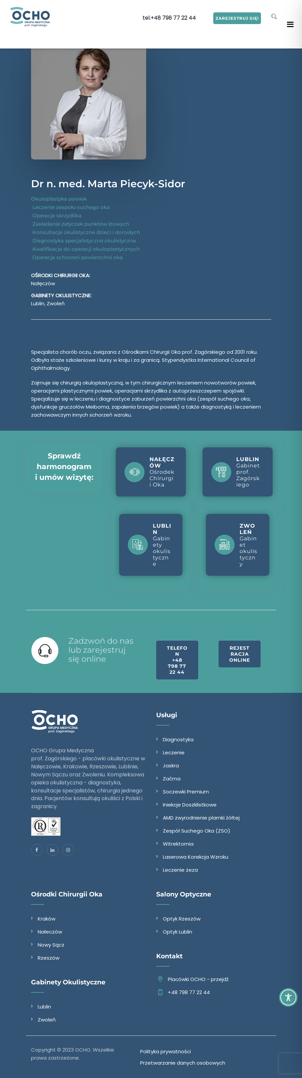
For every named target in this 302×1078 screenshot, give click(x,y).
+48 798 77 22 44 (173, 18)
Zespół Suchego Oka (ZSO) (196, 830)
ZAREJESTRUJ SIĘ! (237, 18)
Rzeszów (48, 957)
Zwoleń (47, 1019)
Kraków (46, 918)
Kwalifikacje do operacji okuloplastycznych (85, 249)
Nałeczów (50, 931)
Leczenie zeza (180, 869)
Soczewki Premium (186, 791)
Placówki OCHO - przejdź (198, 979)
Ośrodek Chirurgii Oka (149, 472)
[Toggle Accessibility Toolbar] (288, 997)
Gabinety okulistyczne (149, 545)
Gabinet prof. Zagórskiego (235, 472)
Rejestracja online (239, 654)
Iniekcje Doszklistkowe (190, 804)
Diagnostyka (178, 739)
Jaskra (171, 765)
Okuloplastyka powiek (59, 199)
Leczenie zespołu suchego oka (70, 207)
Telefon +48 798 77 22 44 (177, 660)
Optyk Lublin (177, 931)
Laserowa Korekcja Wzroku (195, 856)
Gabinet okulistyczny (236, 545)
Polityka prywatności (165, 1051)
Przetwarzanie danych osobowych (182, 1062)
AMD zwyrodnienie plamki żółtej (201, 817)
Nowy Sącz (51, 944)
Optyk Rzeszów (182, 918)
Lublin (44, 1006)
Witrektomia (178, 843)
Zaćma (172, 778)
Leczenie (174, 752)
